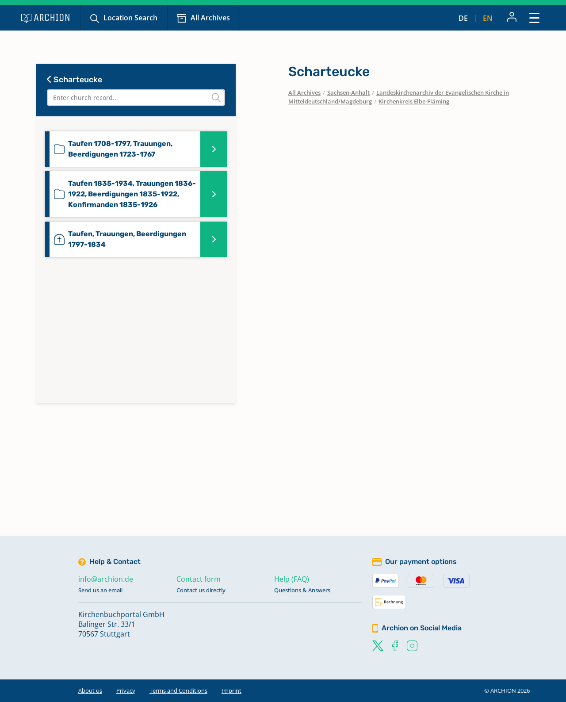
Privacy (125, 690)
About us (90, 690)
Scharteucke (74, 79)
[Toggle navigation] (534, 17)
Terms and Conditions (178, 690)
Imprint (231, 690)
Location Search (130, 18)
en (488, 18)
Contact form (198, 579)
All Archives (210, 18)
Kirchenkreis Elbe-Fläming (414, 101)
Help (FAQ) (291, 579)
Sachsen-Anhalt (348, 92)
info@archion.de (105, 579)
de (463, 18)
